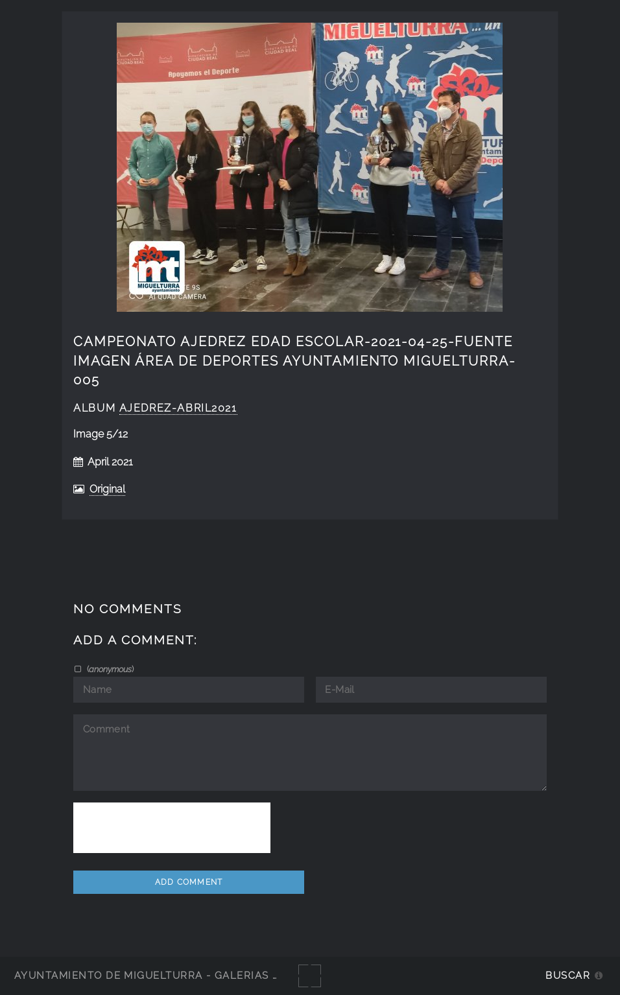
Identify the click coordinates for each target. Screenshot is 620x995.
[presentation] (171, 827)
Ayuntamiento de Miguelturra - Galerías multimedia (177, 975)
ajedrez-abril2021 (178, 408)
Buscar (567, 975)
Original (107, 489)
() (109, 669)
